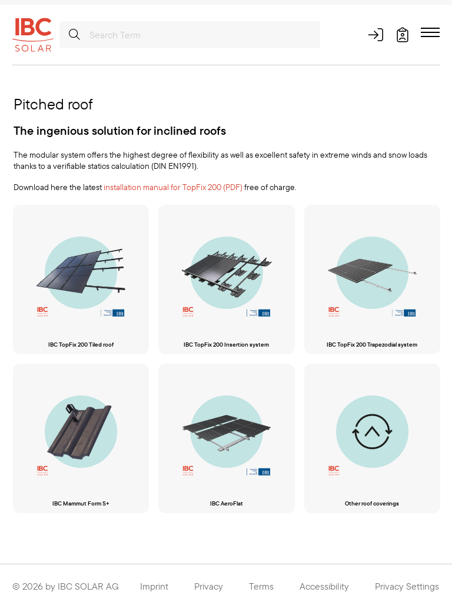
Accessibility (324, 589)
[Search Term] (189, 34)
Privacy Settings (407, 589)
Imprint (154, 589)
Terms (261, 589)
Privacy (208, 589)
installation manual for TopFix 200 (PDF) (173, 187)
